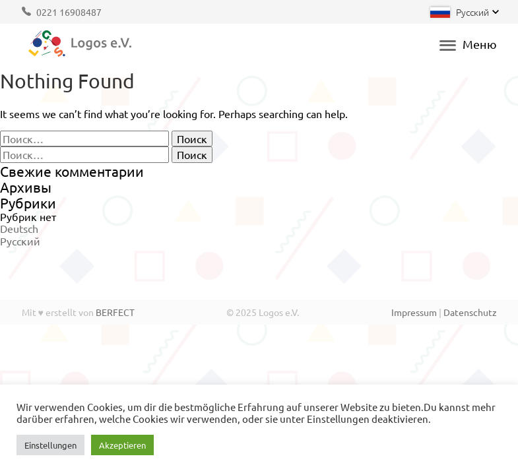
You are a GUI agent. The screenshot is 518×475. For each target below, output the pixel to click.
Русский (20, 240)
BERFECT (115, 312)
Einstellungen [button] (50, 445)
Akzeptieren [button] (122, 445)
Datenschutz (470, 312)
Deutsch (19, 228)
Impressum (414, 312)
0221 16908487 (69, 12)
